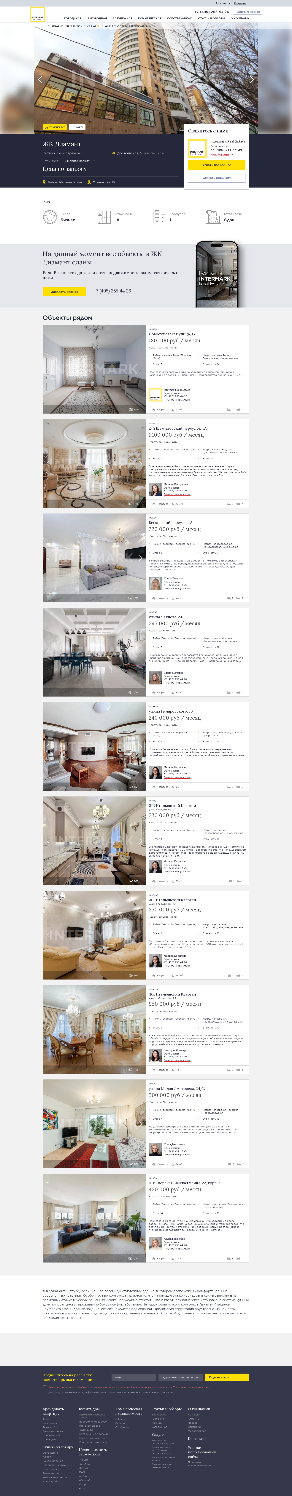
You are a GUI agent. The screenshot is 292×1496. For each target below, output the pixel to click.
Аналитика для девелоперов (162, 1466)
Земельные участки (92, 1437)
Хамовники (50, 1423)
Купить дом (89, 1409)
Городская (73, 18)
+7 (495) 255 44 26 (211, 12)
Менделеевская (229, 358)
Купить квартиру (58, 1447)
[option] (146, 78)
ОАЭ (82, 1472)
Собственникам (179, 18)
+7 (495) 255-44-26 (226, 149)
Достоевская (127, 153)
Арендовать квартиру (53, 1411)
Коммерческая (149, 18)
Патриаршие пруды (56, 1464)
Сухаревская (210, 735)
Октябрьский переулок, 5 (63, 153)
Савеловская (210, 358)
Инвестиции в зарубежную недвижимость (162, 1450)
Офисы (120, 1418)
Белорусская (230, 546)
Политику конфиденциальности (150, 1386)
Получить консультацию (177, 399)
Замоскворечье (53, 1431)
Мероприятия (197, 1430)
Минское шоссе (89, 1425)
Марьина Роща (70, 182)
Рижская (236, 732)
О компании (240, 18)
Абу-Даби (85, 1480)
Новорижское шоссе (93, 1421)
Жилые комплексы (55, 1477)
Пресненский (51, 1435)
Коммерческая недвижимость (128, 1411)
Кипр (82, 1484)
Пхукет (83, 1467)
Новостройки (52, 1481)
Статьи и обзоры (211, 18)
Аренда (157, 1422)
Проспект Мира (221, 732)
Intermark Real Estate (227, 141)
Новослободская (222, 449)
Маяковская (230, 641)
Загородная (97, 18)
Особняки (122, 1427)
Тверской (167, 449)
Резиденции (51, 1473)
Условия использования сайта (191, 1386)
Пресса (192, 1422)
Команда (194, 1414)
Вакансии (194, 1426)
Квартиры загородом (93, 1442)
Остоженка (50, 1452)
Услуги (158, 1434)
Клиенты (194, 1418)
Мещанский (168, 732)
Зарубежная (122, 18)
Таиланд (84, 1463)
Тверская (232, 1109)
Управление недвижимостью (163, 1441)
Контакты (240, 3)
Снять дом (50, 1439)
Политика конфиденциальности (202, 1464)
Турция (83, 1459)
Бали (82, 1488)
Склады (120, 1423)
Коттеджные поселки (93, 1433)
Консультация (220, 154)
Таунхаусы (86, 1429)
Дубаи (83, 1476)
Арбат (47, 1418)
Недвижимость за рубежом (93, 1451)
